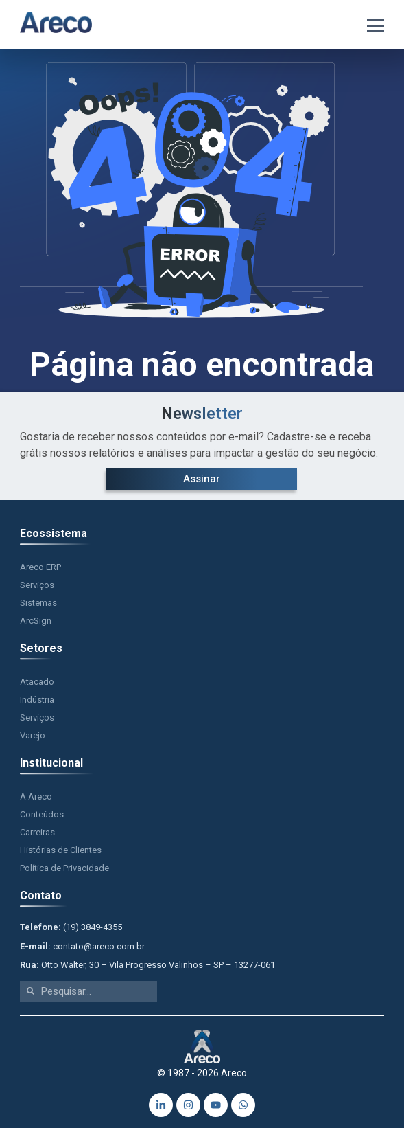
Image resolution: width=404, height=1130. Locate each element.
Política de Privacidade (64, 871)
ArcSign (35, 623)
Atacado (37, 684)
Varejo (32, 738)
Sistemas (38, 605)
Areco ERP (40, 570)
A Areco (36, 799)
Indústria (37, 702)
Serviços (37, 588)
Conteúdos (42, 817)
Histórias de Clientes (61, 853)
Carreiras (37, 835)
